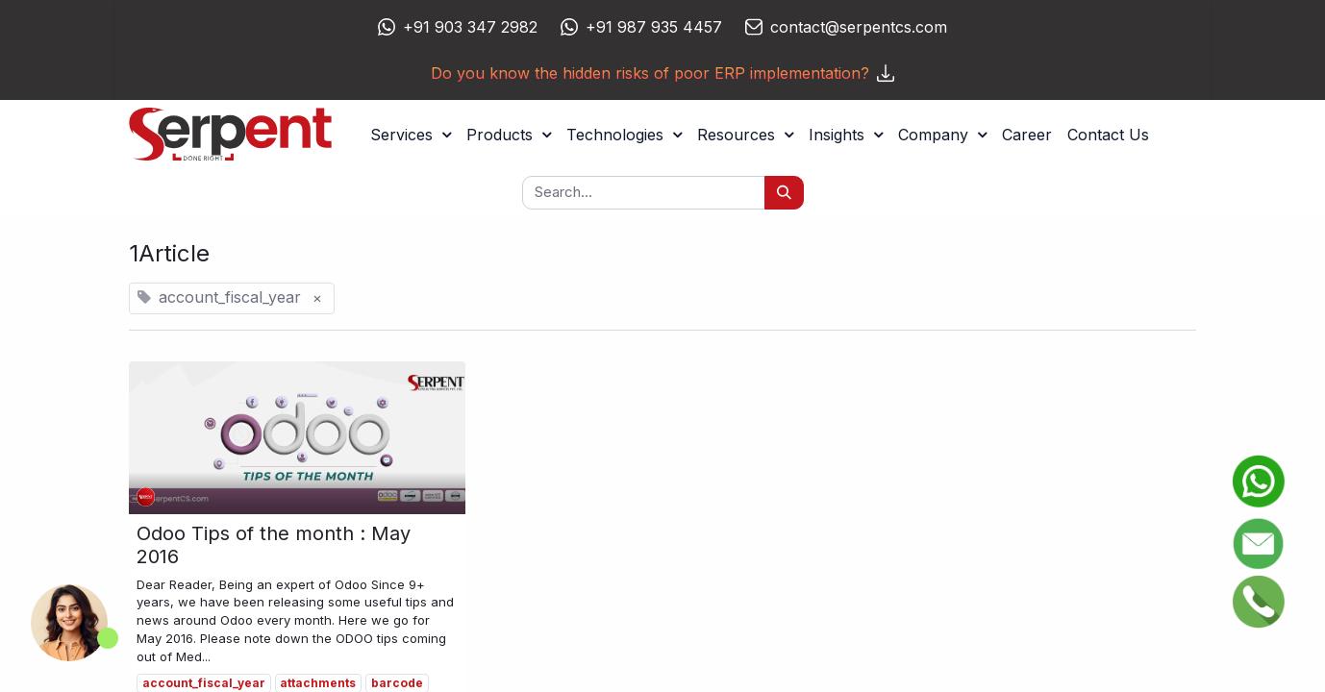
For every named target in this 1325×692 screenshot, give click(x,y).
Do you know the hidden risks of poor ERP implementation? (662, 73)
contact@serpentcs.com (858, 27)
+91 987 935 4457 (654, 27)
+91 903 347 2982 (470, 27)
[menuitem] (1027, 134)
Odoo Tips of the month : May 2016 (274, 545)
